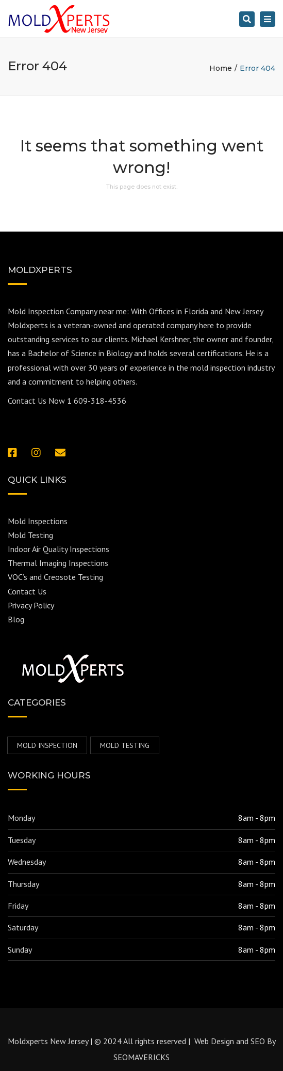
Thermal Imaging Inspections (58, 563)
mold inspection (47, 745)
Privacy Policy (31, 605)
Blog (16, 619)
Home (220, 68)
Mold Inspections (38, 521)
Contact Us (27, 591)
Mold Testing (30, 535)
